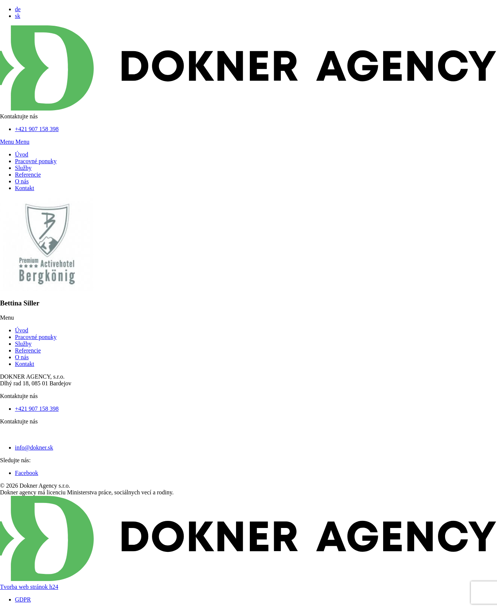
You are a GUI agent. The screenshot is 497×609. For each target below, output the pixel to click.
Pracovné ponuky (36, 161)
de (18, 9)
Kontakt (24, 188)
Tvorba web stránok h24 (29, 587)
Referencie (28, 174)
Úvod (21, 154)
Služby (23, 168)
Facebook (26, 473)
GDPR (23, 599)
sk (17, 16)
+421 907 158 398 (37, 129)
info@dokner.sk (34, 447)
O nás (22, 181)
